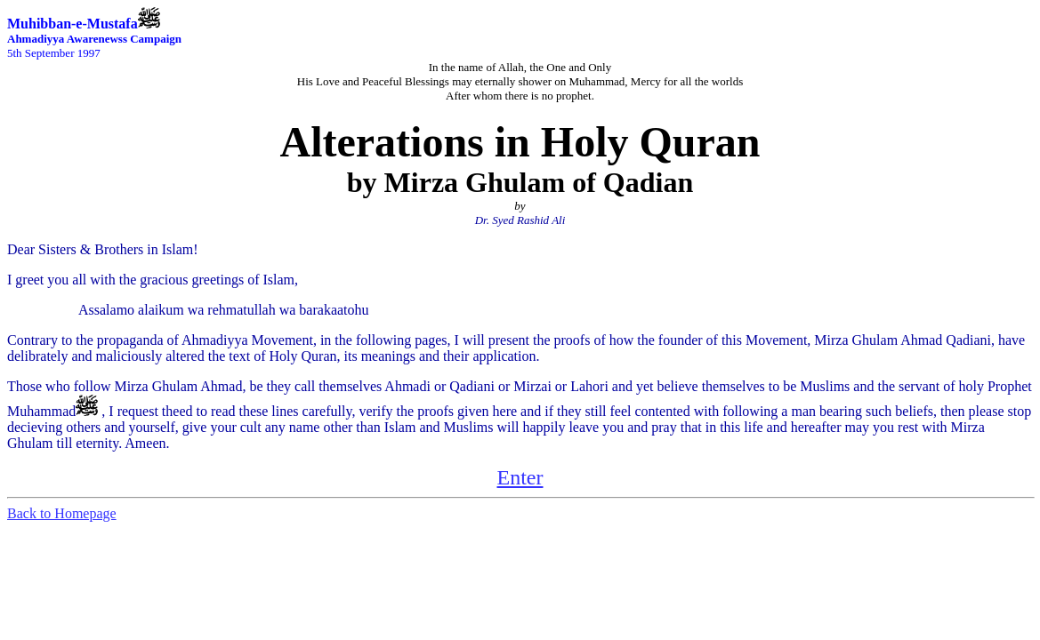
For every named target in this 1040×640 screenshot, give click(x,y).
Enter (520, 477)
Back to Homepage (62, 513)
